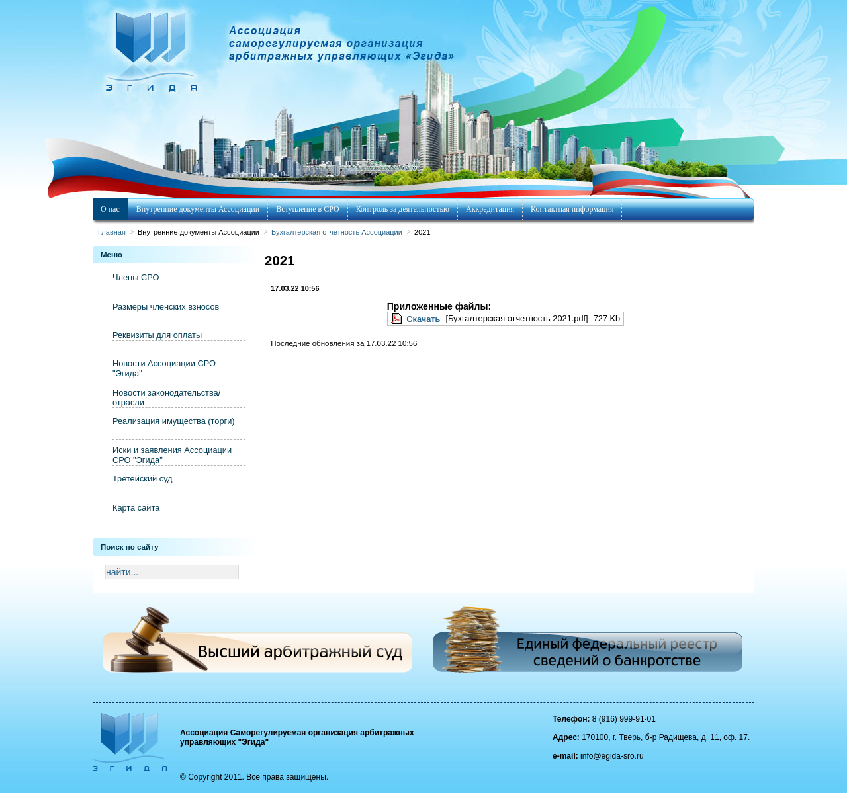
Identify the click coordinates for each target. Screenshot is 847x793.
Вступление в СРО (307, 209)
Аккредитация (490, 209)
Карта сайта (135, 508)
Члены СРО (135, 277)
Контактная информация (572, 209)
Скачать (423, 319)
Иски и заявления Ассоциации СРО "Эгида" (172, 455)
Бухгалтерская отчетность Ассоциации (336, 232)
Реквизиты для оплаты (157, 335)
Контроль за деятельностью (402, 209)
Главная (112, 232)
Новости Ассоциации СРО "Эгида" (164, 368)
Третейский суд (142, 478)
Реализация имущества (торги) (173, 421)
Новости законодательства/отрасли (166, 397)
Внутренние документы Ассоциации (197, 209)
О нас (110, 209)
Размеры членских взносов (165, 307)
